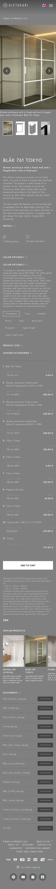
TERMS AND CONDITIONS (29, 851)
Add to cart (28, 565)
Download (45, 699)
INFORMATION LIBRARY (38, 848)
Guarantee (15, 848)
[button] (9, 225)
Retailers (28, 845)
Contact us (44, 845)
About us (13, 845)
